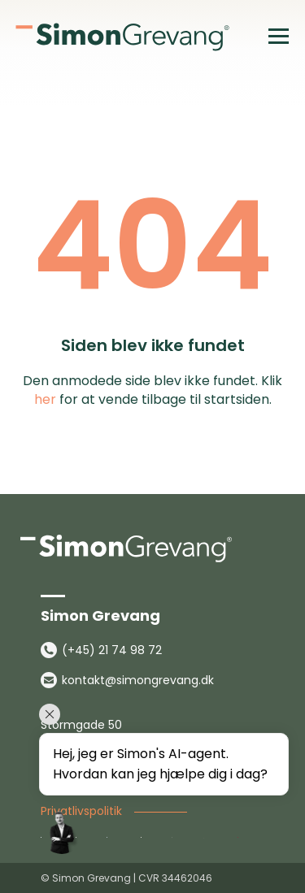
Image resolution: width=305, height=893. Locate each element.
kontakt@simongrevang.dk (138, 680)
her (45, 399)
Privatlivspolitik (81, 811)
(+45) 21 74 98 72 (112, 650)
